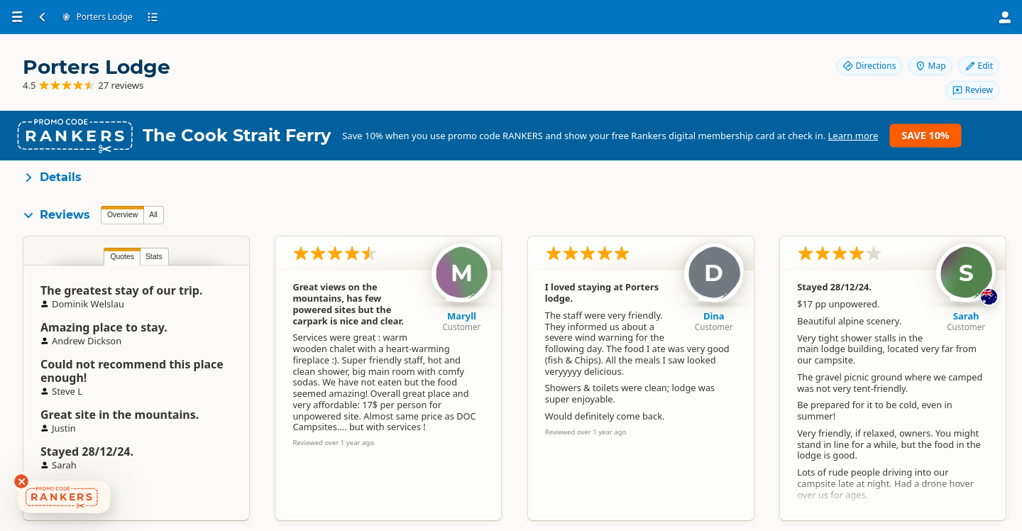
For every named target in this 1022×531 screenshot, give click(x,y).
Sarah (966, 316)
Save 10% (925, 135)
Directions (869, 66)
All (153, 215)
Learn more (853, 135)
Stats (154, 257)
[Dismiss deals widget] (21, 481)
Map (930, 66)
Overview (122, 215)
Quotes (122, 257)
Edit (979, 66)
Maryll (461, 316)
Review (972, 90)
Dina (714, 316)
